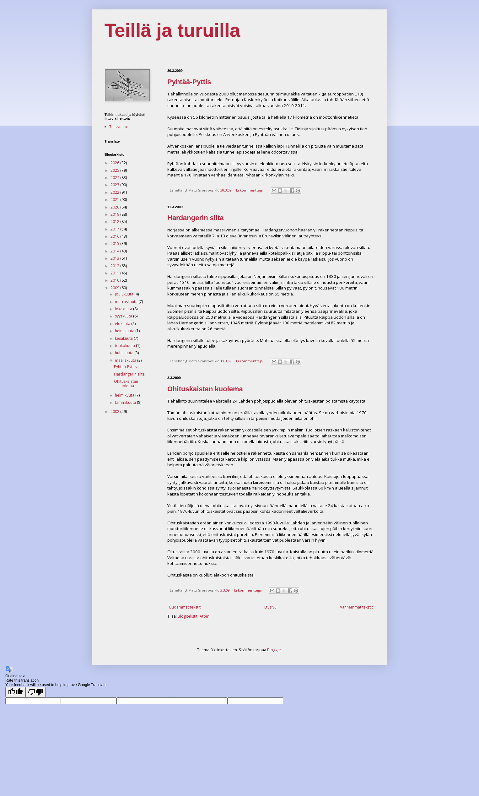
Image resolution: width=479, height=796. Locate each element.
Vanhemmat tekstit (356, 607)
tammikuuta (126, 402)
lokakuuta (124, 308)
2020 (115, 207)
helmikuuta (125, 395)
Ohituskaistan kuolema (205, 389)
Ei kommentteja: (250, 190)
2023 (115, 184)
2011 (115, 273)
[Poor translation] (35, 692)
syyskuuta (124, 316)
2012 (115, 265)
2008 (115, 411)
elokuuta (123, 323)
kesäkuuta (124, 338)
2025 (115, 170)
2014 (115, 251)
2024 (115, 177)
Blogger (274, 650)
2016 (115, 236)
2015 (115, 243)
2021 (115, 199)
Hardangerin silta (195, 218)
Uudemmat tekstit (185, 607)
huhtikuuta (124, 352)
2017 (115, 229)
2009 (115, 287)
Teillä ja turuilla (172, 30)
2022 (115, 192)
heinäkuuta (125, 330)
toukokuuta (125, 345)
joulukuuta (124, 294)
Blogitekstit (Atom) (194, 616)
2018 (115, 221)
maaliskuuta (126, 360)
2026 (115, 162)
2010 (115, 280)
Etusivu (270, 607)
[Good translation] (15, 692)
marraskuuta (126, 301)
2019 (115, 214)
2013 (115, 258)
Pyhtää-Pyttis (189, 82)
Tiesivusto (118, 126)
